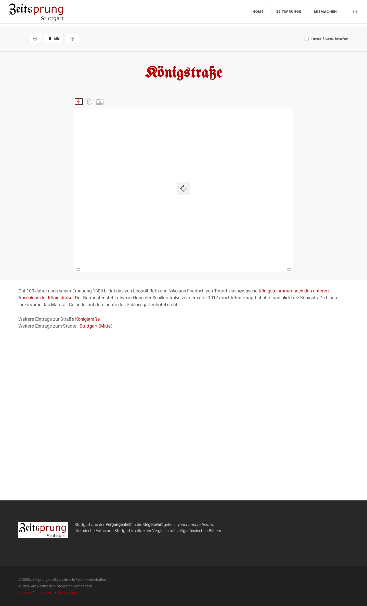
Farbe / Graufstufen (330, 38)
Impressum (44, 592)
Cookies (25, 592)
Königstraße (87, 319)
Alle (53, 38)
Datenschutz (68, 592)
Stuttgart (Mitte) (96, 326)
